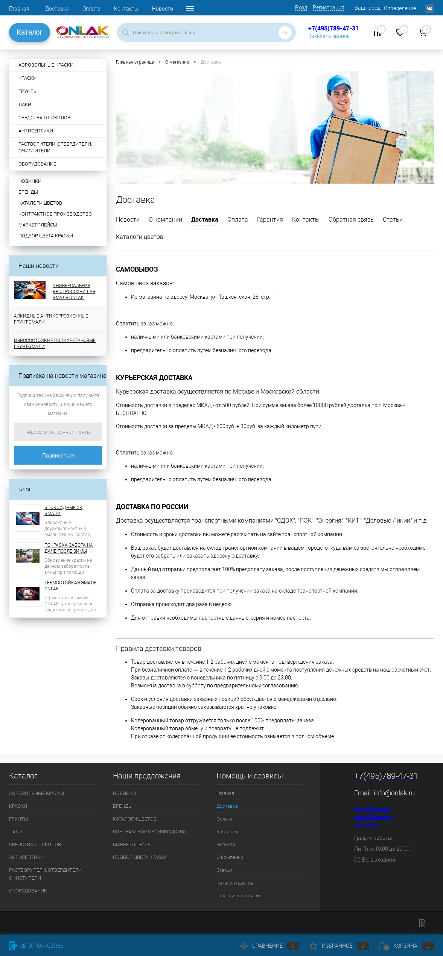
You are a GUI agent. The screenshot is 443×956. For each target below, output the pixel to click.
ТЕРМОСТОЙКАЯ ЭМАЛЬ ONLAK (70, 585)
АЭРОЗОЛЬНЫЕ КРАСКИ (36, 793)
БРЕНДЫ (28, 192)
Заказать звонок (329, 36)
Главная (19, 9)
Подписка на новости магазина (62, 375)
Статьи (393, 219)
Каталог (30, 32)
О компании (165, 219)
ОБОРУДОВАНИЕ (28, 891)
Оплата (91, 9)
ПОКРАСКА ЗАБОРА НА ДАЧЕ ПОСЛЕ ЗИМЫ (68, 548)
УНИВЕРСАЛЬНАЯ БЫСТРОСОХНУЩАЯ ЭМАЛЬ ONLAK (74, 291)
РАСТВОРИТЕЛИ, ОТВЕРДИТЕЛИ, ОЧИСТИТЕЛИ (45, 874)
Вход (301, 8)
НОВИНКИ (29, 181)
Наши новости (38, 265)
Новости (162, 9)
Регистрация (328, 8)
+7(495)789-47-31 (333, 28)
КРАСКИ (18, 806)
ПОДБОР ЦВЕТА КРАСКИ (45, 236)
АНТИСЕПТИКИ (26, 857)
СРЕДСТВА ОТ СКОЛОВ (35, 844)
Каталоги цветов (139, 236)
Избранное (339, 946)
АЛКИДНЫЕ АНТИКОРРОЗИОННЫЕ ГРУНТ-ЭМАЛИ (51, 319)
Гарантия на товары (238, 895)
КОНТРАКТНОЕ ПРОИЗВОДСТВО (55, 214)
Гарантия (270, 219)
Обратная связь (351, 219)
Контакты (126, 9)
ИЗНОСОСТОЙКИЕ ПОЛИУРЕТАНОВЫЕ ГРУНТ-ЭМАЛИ (55, 343)
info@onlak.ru (394, 793)
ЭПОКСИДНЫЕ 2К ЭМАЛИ (63, 510)
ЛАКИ (15, 831)
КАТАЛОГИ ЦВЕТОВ (40, 203)
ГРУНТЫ (18, 819)
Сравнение (269, 946)
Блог (25, 489)
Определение (400, 8)
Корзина (406, 946)
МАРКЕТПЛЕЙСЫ (37, 225)
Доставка (57, 9)
